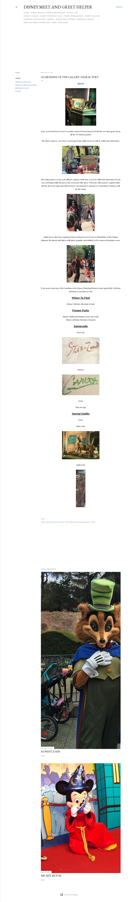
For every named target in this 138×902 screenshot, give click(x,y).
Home (26, 13)
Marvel (51, 19)
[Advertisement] (69, 49)
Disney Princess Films (51, 16)
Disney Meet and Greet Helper (58, 7)
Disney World (37, 13)
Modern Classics (85, 19)
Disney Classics (31, 16)
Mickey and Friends (65, 19)
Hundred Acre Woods (35, 19)
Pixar (54, 23)
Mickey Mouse (51, 875)
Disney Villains (92, 16)
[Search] (119, 7)
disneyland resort (22, 88)
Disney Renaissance (73, 16)
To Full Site (72, 13)
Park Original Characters (37, 23)
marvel (18, 91)
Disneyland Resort (55, 13)
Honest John (50, 751)
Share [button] (17, 73)
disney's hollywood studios (26, 85)
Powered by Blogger (69, 894)
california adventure (23, 82)
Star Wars (63, 23)
